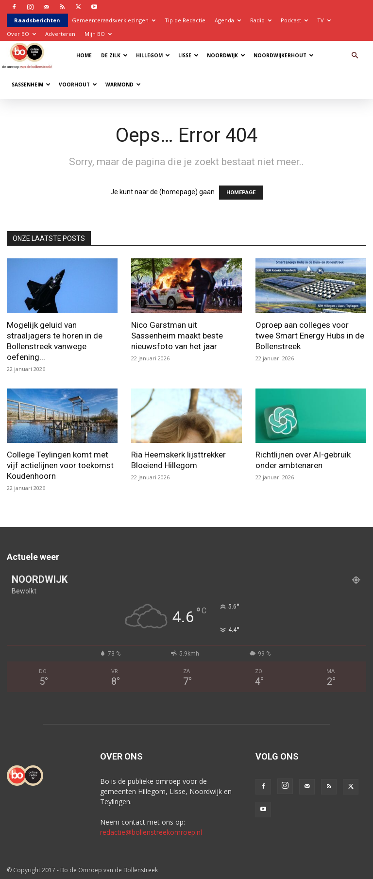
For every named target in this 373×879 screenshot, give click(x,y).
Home (84, 55)
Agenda (228, 20)
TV (324, 20)
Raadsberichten (37, 20)
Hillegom (153, 55)
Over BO (21, 33)
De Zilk (114, 55)
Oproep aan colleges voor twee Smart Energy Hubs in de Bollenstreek (309, 335)
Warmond (123, 84)
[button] (354, 55)
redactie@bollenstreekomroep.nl (151, 832)
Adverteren (60, 33)
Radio (260, 20)
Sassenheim (31, 84)
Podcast (294, 20)
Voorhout (78, 84)
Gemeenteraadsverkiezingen (113, 20)
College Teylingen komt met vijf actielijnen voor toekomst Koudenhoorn (60, 465)
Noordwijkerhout (284, 55)
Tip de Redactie (185, 20)
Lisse (188, 55)
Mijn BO (98, 33)
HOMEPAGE (240, 192)
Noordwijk (226, 55)
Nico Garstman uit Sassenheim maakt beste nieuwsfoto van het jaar (177, 335)
